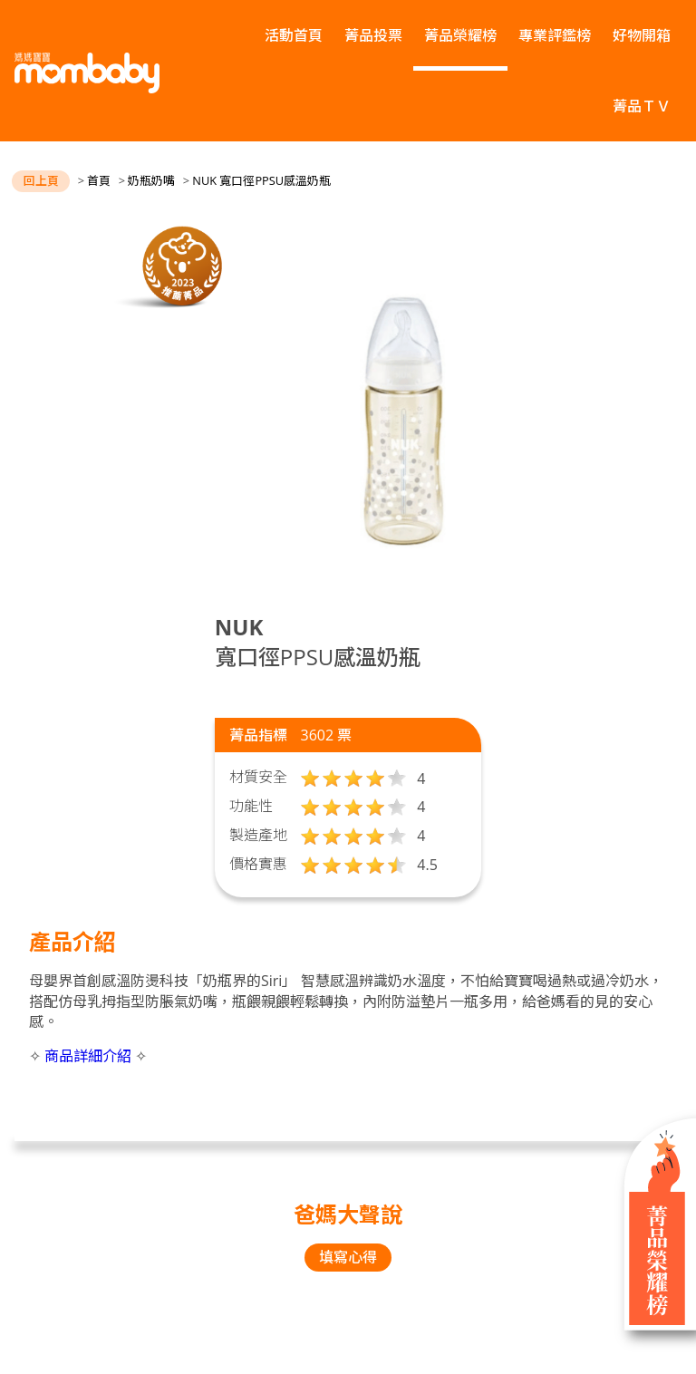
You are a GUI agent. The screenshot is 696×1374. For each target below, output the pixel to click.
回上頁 (41, 180)
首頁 (99, 181)
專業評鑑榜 (554, 35)
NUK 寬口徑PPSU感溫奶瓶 (261, 181)
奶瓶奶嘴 (151, 181)
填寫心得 (348, 1257)
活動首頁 (294, 35)
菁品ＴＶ (642, 106)
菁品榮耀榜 (460, 35)
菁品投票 (373, 35)
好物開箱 (642, 35)
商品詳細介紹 (87, 1056)
